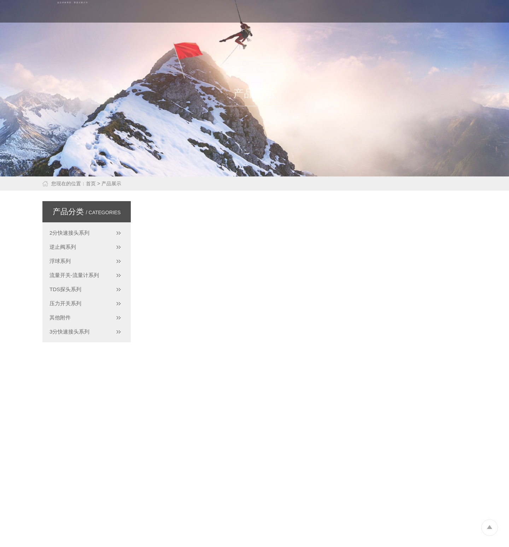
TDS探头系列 (65, 289)
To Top (489, 527)
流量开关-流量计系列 (74, 275)
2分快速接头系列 (69, 233)
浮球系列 (60, 261)
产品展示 (111, 183)
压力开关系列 (65, 303)
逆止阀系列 (62, 247)
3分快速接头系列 (69, 332)
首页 (91, 183)
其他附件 (60, 317)
